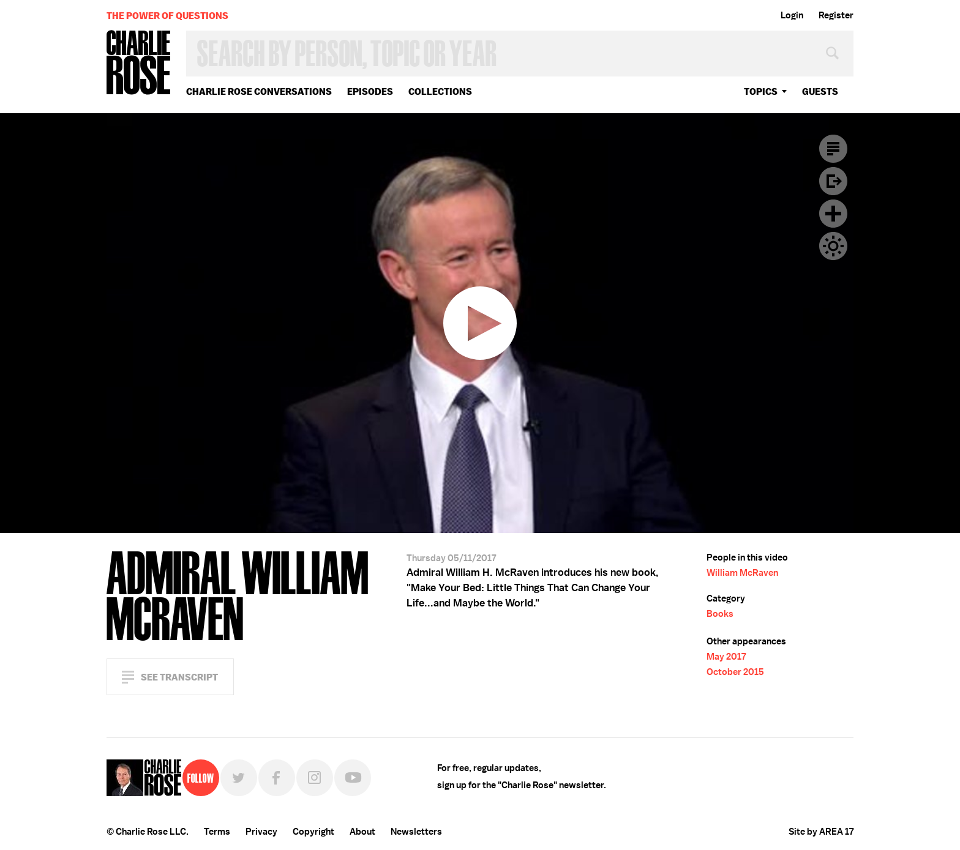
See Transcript (179, 677)
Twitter (238, 777)
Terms (217, 832)
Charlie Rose (139, 63)
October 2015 (735, 672)
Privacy (261, 832)
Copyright (313, 832)
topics (761, 91)
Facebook (276, 777)
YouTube (352, 777)
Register (836, 15)
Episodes (370, 91)
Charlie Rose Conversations (259, 91)
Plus (833, 213)
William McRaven (742, 573)
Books (720, 614)
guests (820, 91)
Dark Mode (833, 246)
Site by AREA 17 (821, 832)
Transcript (833, 149)
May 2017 (726, 657)
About (362, 832)
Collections (440, 91)
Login (792, 15)
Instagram (314, 777)
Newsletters (416, 832)
